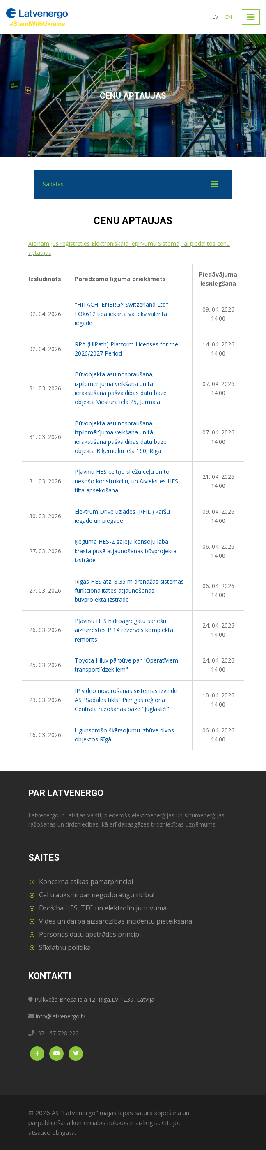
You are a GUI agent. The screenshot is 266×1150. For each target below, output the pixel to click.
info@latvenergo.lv (60, 1016)
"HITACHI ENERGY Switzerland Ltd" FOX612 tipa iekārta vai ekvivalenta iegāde (121, 313)
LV (215, 17)
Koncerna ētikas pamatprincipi (86, 881)
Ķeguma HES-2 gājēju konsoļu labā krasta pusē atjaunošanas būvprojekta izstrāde (126, 551)
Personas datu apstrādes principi (90, 934)
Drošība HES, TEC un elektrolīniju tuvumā (103, 907)
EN (228, 17)
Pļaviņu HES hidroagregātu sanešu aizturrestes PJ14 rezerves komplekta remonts (124, 630)
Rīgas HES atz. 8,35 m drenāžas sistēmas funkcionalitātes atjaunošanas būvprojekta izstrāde (129, 590)
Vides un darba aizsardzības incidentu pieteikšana (115, 921)
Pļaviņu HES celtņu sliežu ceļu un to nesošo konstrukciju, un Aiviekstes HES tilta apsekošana (126, 481)
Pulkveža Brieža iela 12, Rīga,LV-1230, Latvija (94, 999)
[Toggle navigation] (251, 16)
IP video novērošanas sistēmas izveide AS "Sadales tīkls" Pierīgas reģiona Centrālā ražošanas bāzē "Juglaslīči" (126, 700)
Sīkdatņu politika (65, 947)
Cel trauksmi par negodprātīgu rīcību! (96, 894)
